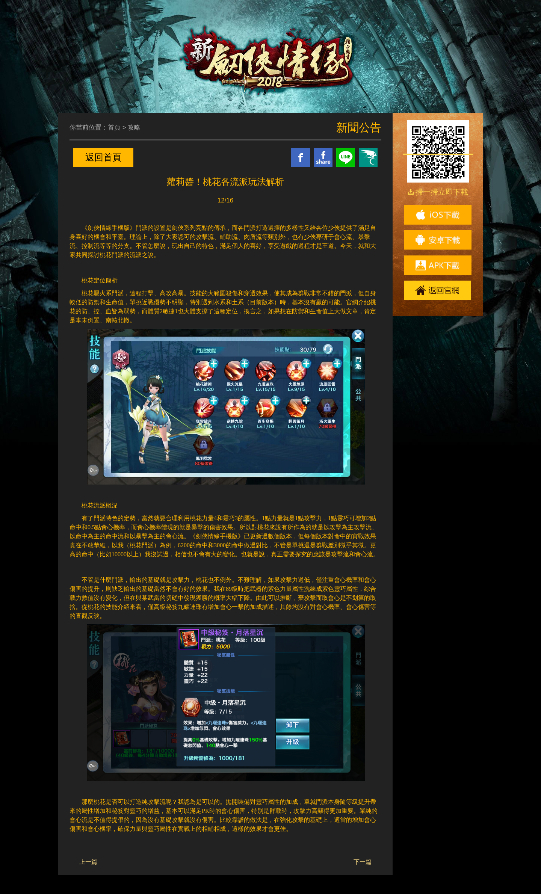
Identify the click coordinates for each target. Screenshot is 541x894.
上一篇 (88, 862)
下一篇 (363, 862)
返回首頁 (103, 157)
